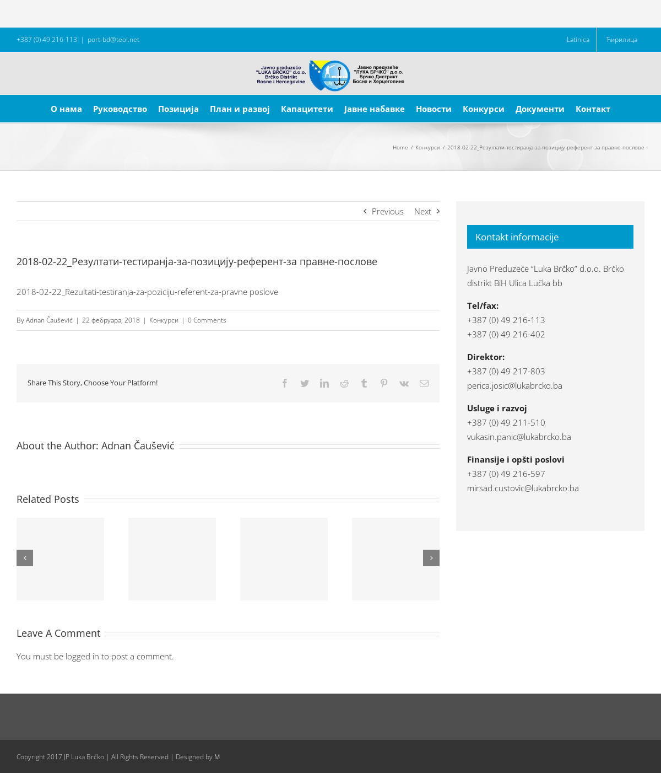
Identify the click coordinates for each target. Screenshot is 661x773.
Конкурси (163, 320)
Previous (388, 211)
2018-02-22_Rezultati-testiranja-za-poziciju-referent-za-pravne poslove (147, 291)
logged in (82, 656)
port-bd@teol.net (113, 39)
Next (422, 211)
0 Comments (207, 320)
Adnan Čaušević (49, 320)
